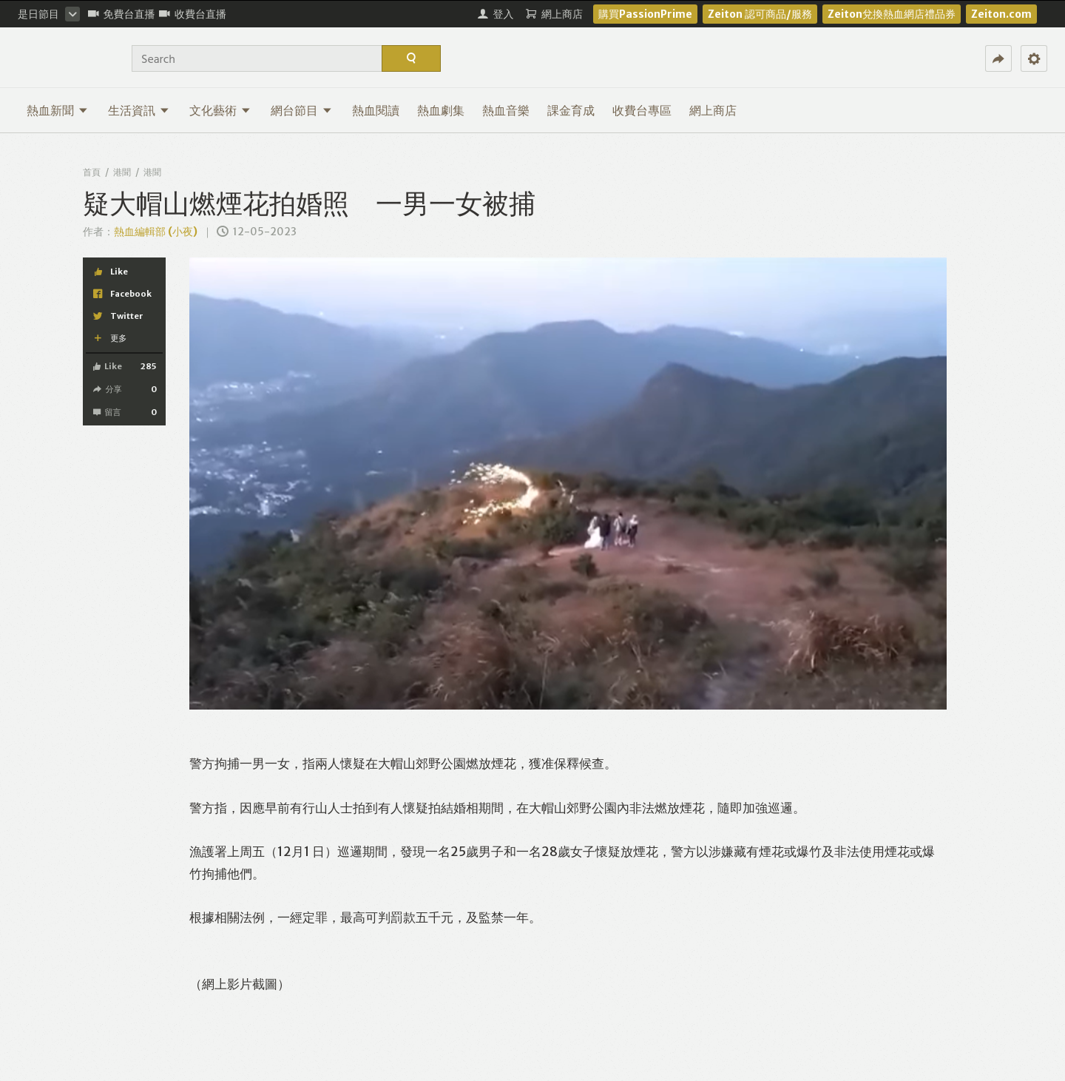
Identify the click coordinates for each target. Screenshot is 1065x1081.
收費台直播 (192, 14)
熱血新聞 (57, 110)
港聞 (122, 172)
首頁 (92, 172)
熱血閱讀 (375, 110)
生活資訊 (138, 110)
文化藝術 (220, 110)
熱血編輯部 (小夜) (155, 231)
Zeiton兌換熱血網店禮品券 (892, 14)
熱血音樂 (506, 110)
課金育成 (571, 110)
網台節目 (301, 110)
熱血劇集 (440, 110)
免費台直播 (121, 14)
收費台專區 (642, 110)
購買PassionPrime (645, 14)
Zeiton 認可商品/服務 (760, 14)
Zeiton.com (1001, 14)
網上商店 (713, 110)
